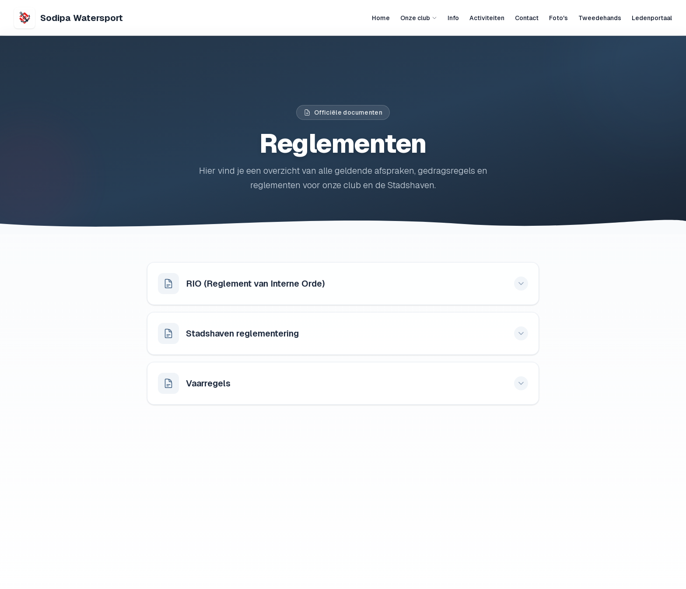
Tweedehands (599, 18)
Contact (527, 18)
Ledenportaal (652, 18)
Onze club (418, 18)
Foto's (558, 18)
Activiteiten (486, 18)
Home (381, 18)
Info (453, 18)
